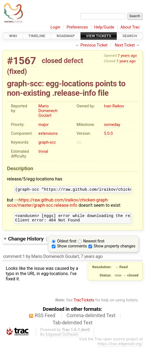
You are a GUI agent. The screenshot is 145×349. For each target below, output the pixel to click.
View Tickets (98, 36)
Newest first (94, 243)
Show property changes (114, 248)
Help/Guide (104, 27)
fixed (17, 71)
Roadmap (66, 36)
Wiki (13, 36)
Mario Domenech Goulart (48, 111)
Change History (29, 241)
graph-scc (47, 142)
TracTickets (83, 302)
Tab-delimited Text (73, 325)
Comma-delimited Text (91, 318)
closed (52, 60)
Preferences (77, 27)
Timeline (37, 36)
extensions (48, 133)
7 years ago (127, 55)
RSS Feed (45, 318)
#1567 (21, 61)
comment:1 (14, 259)
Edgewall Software (61, 337)
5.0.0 (108, 133)
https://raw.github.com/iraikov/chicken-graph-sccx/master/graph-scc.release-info (58, 203)
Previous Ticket (94, 45)
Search (130, 36)
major (44, 124)
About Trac (130, 27)
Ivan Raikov (114, 106)
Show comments (72, 248)
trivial (43, 151)
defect (73, 60)
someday (112, 124)
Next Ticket (125, 45)
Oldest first (67, 243)
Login (55, 27)
